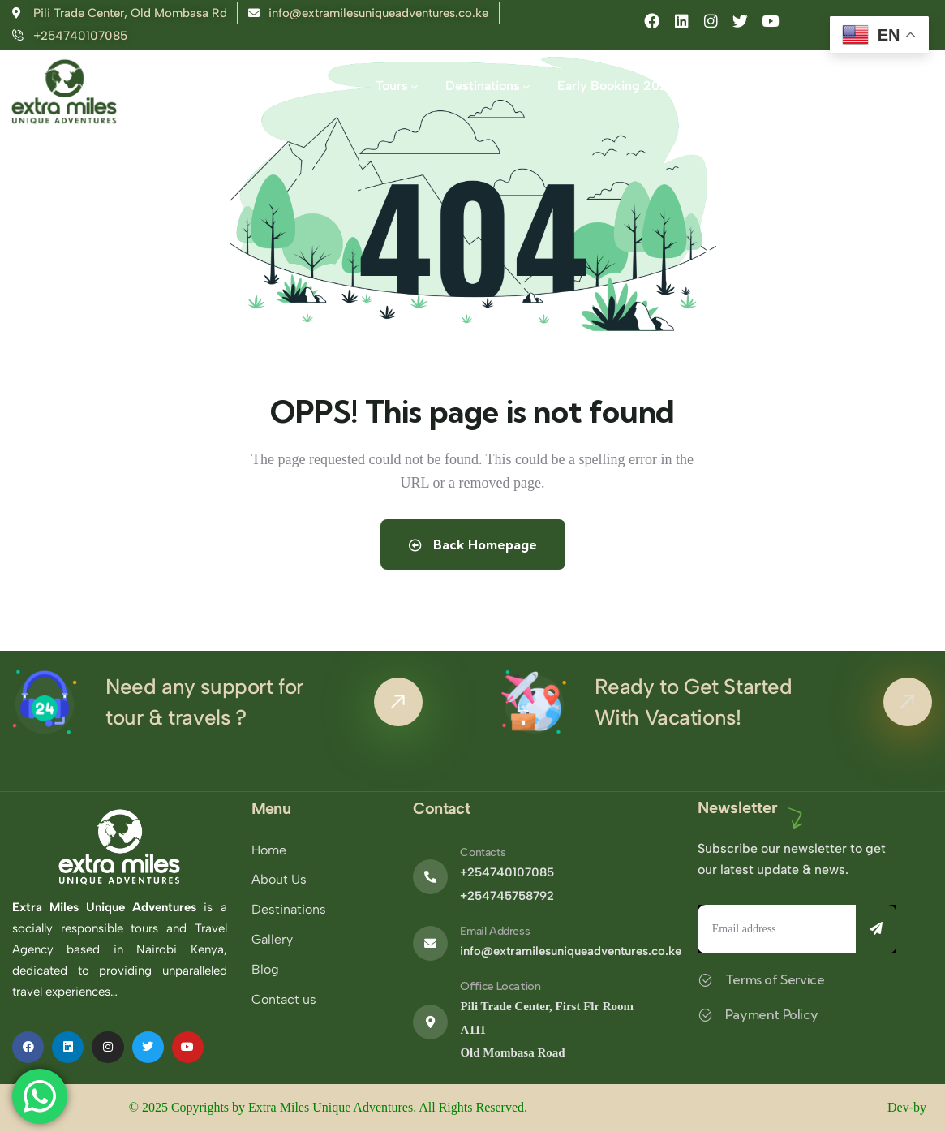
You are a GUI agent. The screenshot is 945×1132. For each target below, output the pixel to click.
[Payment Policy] (705, 1014)
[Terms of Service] (705, 980)
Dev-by (908, 1107)
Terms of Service (775, 979)
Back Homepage (473, 544)
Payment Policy (771, 1014)
